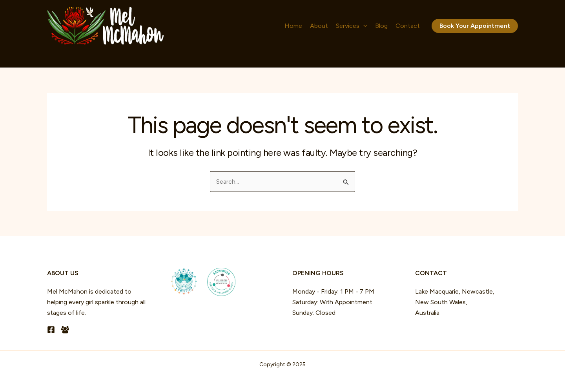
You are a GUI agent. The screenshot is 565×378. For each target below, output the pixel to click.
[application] (363, 26)
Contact (408, 25)
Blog (381, 25)
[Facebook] (51, 330)
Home (293, 25)
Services (351, 26)
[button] (475, 26)
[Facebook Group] (65, 330)
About (319, 25)
